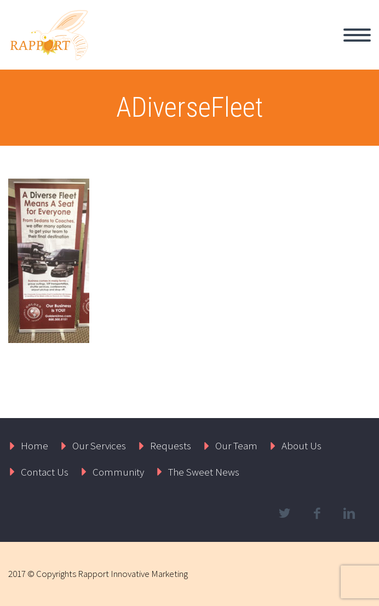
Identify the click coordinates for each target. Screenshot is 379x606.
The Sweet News (203, 471)
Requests (170, 445)
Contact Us (44, 471)
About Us (301, 445)
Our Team (236, 445)
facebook (316, 513)
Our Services (99, 445)
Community (118, 471)
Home (34, 445)
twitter (284, 513)
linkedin (349, 513)
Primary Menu (357, 35)
